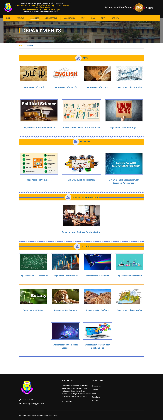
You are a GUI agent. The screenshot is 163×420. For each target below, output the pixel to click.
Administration (51, 18)
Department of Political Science (39, 127)
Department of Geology (97, 310)
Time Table (96, 397)
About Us (20, 18)
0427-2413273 (28, 400)
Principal (95, 390)
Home (8, 18)
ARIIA (83, 18)
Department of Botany (34, 310)
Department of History (97, 87)
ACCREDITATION (69, 18)
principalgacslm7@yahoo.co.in (33, 404)
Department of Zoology (65, 310)
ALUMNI (95, 401)
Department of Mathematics (34, 275)
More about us (67, 401)
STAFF (103, 18)
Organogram (96, 386)
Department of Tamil (33, 87)
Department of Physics (97, 275)
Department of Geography (129, 310)
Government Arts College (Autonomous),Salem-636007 (38, 415)
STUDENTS (115, 18)
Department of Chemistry (129, 275)
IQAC (93, 18)
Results (94, 393)
